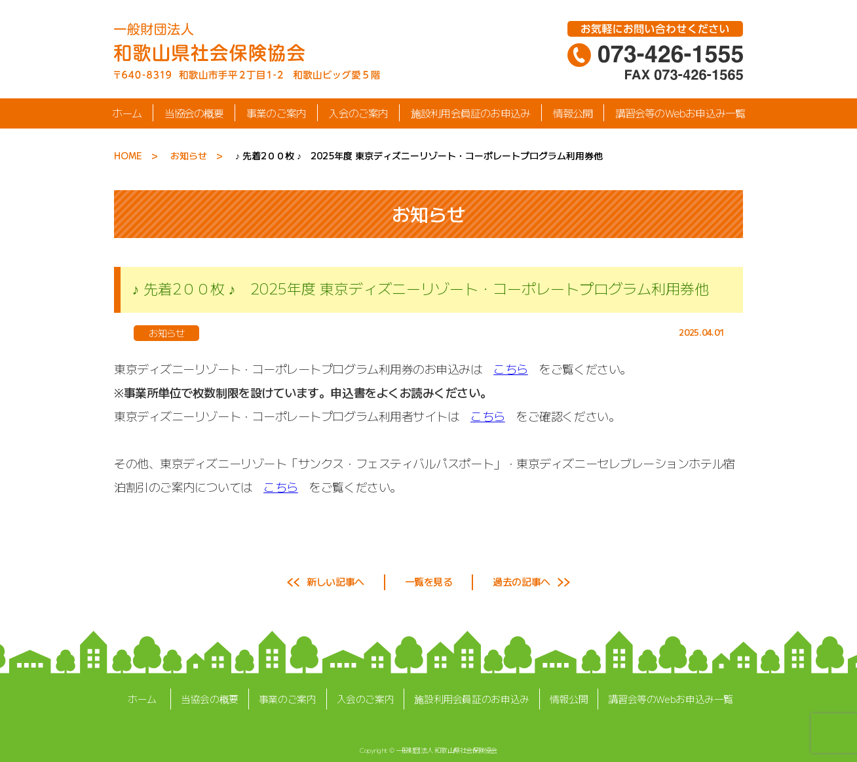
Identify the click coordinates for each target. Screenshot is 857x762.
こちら (510, 368)
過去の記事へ (521, 581)
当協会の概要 (193, 113)
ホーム (127, 113)
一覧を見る (429, 581)
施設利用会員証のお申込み (470, 113)
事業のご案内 (276, 113)
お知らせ (188, 155)
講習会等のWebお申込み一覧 (680, 113)
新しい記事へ (335, 581)
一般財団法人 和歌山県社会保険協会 (446, 750)
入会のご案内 (358, 113)
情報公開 (573, 113)
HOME (128, 155)
